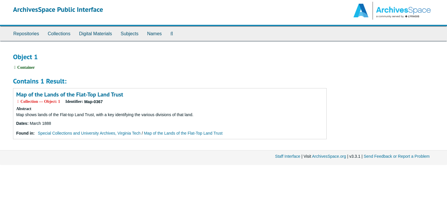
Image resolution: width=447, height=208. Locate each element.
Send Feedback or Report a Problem (397, 156)
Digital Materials (95, 33)
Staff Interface (287, 156)
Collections (59, 33)
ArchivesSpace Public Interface (58, 9)
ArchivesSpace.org (329, 156)
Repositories (26, 33)
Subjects (129, 33)
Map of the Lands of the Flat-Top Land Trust (69, 94)
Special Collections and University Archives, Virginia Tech (89, 133)
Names (154, 33)
